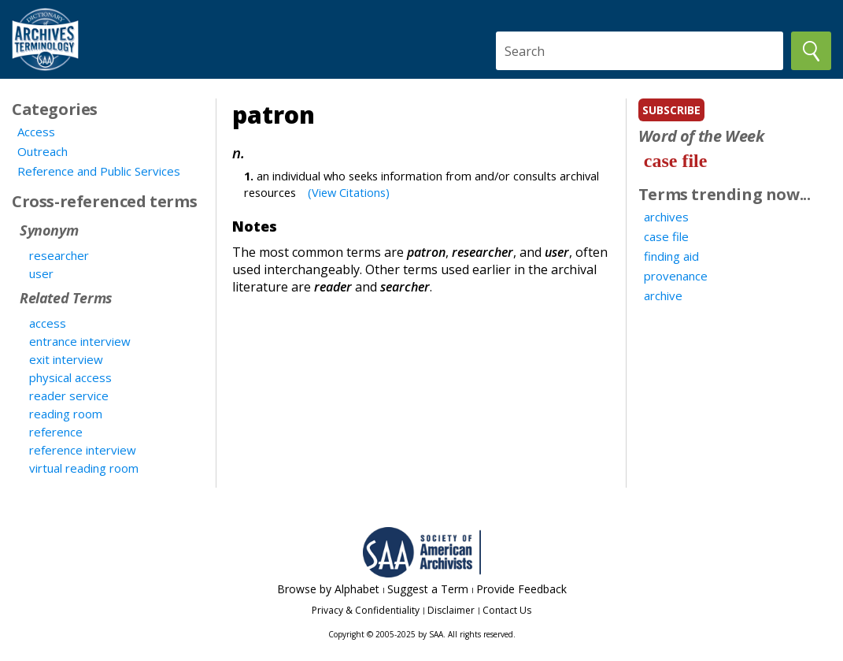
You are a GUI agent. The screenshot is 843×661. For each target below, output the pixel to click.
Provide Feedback (521, 588)
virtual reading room (84, 468)
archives (666, 217)
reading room (65, 413)
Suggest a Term (427, 588)
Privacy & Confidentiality (366, 610)
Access (36, 131)
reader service (69, 395)
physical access (70, 377)
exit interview (66, 359)
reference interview (82, 450)
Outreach (42, 151)
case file (676, 160)
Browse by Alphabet (328, 588)
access (47, 323)
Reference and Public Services (98, 171)
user (41, 273)
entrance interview (80, 341)
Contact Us (507, 610)
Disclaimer (451, 610)
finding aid (671, 256)
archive (663, 295)
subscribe (671, 109)
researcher (59, 255)
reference (56, 432)
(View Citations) (349, 192)
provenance (676, 276)
